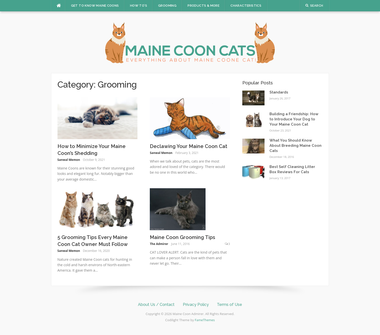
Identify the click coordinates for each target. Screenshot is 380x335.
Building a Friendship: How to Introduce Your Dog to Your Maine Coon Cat (293, 119)
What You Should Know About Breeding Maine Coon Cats (295, 145)
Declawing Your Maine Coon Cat (188, 146)
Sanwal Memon (68, 160)
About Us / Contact (156, 304)
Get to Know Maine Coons (95, 5)
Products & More (203, 5)
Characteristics (245, 5)
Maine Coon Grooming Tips (182, 237)
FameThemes (205, 320)
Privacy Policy (196, 304)
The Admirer (159, 244)
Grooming (167, 5)
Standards (278, 92)
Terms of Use (229, 304)
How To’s (138, 5)
